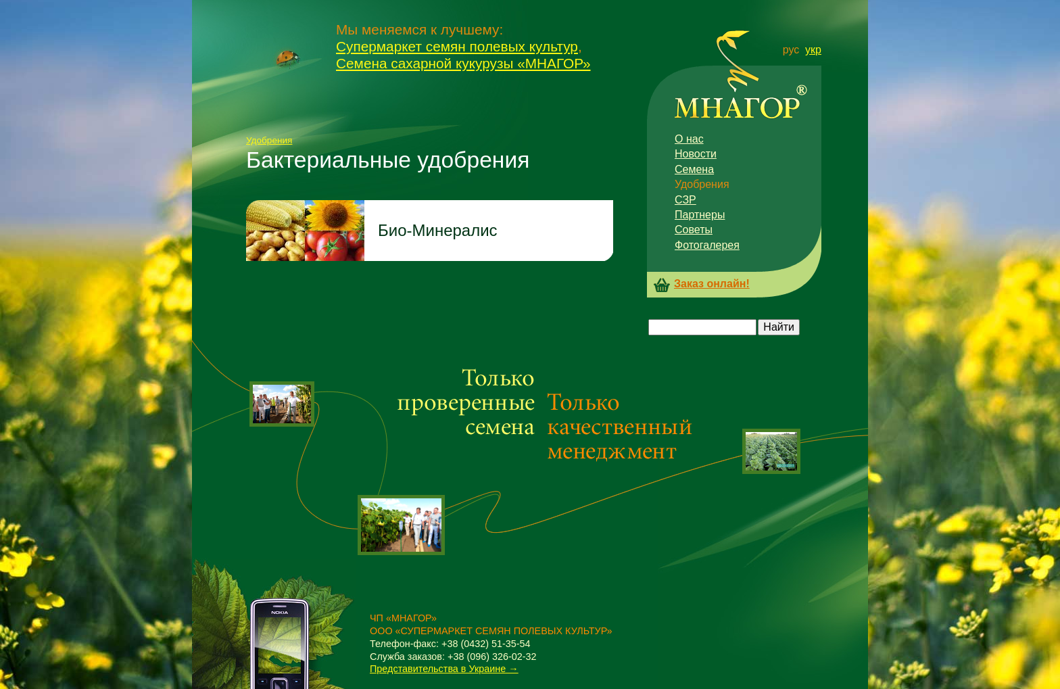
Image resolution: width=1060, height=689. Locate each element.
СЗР (685, 200)
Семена (694, 169)
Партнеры (700, 214)
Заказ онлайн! (712, 284)
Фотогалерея (707, 245)
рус (791, 49)
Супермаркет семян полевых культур (457, 46)
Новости (696, 154)
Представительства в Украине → (444, 668)
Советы (694, 229)
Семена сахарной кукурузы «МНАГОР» (463, 63)
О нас (689, 139)
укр (813, 49)
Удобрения (269, 140)
